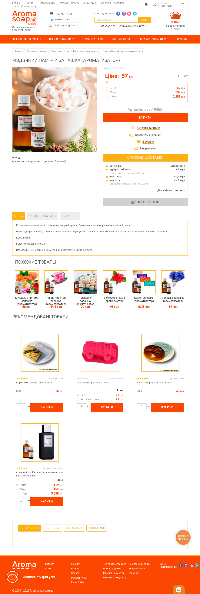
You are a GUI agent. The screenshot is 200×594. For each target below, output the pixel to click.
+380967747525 (63, 13)
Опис (18, 216)
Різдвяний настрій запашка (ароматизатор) (122, 51)
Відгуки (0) (70, 216)
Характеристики (42, 216)
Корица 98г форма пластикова (34, 382)
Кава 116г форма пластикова (154, 382)
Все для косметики (139, 564)
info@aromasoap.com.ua (65, 25)
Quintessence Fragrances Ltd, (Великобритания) (39, 161)
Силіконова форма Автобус (93, 382)
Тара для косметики (114, 573)
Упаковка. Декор (112, 568)
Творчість (134, 573)
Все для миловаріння (114, 564)
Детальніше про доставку (171, 190)
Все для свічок (137, 568)
